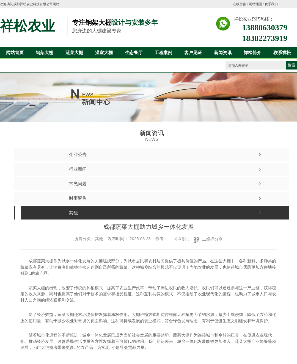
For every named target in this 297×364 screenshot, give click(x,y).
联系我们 (271, 4)
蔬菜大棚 (74, 52)
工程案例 (163, 52)
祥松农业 (27, 26)
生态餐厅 (133, 52)
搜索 (291, 65)
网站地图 (255, 4)
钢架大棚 (44, 52)
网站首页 (15, 52)
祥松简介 (252, 52)
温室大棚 (104, 52)
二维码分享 (212, 239)
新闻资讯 (223, 52)
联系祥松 (282, 52)
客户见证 (193, 52)
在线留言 (239, 4)
